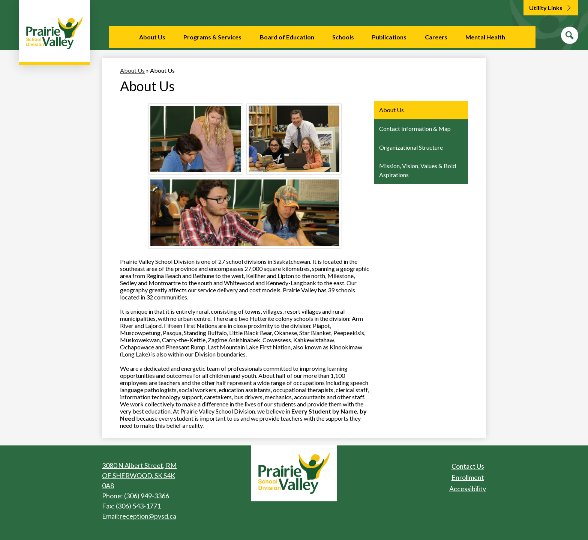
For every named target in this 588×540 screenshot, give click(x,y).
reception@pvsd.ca (148, 516)
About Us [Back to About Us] (132, 70)
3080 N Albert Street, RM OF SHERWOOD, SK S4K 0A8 (139, 475)
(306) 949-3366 (146, 496)
